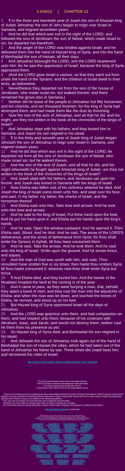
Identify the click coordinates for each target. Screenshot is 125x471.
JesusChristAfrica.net (38, 437)
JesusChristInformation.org (70, 425)
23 (3, 314)
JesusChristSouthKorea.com (55, 448)
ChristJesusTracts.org (63, 460)
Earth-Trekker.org (85, 429)
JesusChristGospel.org (69, 430)
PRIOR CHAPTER (73, 362)
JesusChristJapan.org (87, 426)
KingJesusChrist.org (62, 464)
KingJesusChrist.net (77, 464)
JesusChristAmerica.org (52, 425)
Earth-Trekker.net (85, 440)
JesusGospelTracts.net (79, 461)
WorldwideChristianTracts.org (81, 456)
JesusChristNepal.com (36, 449)
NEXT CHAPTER (89, 362)
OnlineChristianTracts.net (61, 457)
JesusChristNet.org (88, 425)
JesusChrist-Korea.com (73, 448)
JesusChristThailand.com (55, 450)
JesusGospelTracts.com (45, 461)
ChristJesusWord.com (70, 452)
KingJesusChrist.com (47, 464)
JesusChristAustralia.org (71, 429)
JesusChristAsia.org (53, 423)
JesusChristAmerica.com (52, 446)
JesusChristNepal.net (38, 438)
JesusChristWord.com (41, 452)
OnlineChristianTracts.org (61, 456)
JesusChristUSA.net (36, 435)
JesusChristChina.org (54, 426)
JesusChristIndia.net (53, 438)
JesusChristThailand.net (56, 440)
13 (3, 178)
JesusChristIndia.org (53, 427)
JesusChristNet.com (89, 446)
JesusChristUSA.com (36, 446)
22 (3, 305)
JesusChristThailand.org (56, 429)
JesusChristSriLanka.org (86, 427)
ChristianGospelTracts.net (44, 457)
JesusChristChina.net (54, 437)
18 (3, 246)
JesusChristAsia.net (53, 434)
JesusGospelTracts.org (63, 461)
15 (3, 205)
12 (3, 165)
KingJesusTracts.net (77, 462)
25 (3, 341)
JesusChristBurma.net (69, 438)
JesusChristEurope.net (69, 434)
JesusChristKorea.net (70, 437)
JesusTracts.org (69, 431)
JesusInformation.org (57, 431)
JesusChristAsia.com (53, 445)
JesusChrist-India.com (72, 449)
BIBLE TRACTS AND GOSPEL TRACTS (45, 362)
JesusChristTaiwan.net (41, 440)
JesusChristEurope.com (69, 445)
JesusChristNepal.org (37, 427)
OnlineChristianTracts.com (61, 454)
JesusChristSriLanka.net (86, 438)
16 (3, 214)
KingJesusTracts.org (62, 462)
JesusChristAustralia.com (85, 450)
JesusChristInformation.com (70, 446)
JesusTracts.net (69, 442)
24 (3, 332)
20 (3, 278)
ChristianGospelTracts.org (43, 456)
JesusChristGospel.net (69, 441)
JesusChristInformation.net (70, 435)
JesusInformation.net (57, 442)
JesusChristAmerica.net (52, 435)
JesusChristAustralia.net (71, 440)
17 (3, 228)
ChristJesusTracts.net (78, 460)
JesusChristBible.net (55, 441)
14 (3, 187)
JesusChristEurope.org (69, 423)
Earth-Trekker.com (89, 448)
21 (3, 287)
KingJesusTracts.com (47, 462)
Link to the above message (56, 409)
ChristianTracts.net (81, 442)
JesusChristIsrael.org (38, 423)
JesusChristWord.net (41, 441)
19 (3, 259)
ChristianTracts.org (81, 431)
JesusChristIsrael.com (38, 445)
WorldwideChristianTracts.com (81, 454)
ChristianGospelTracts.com (43, 454)
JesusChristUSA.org (36, 425)
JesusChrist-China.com (88, 449)
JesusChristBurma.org (69, 427)
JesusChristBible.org (55, 430)
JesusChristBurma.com (37, 448)
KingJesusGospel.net (83, 441)
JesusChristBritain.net (86, 434)
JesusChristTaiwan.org (41, 429)
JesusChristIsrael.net (38, 434)
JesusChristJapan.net (86, 437)
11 (3, 151)
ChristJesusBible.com (84, 452)
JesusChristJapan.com (70, 450)
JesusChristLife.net (88, 435)
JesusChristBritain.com (87, 445)
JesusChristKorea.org (70, 426)
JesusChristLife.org (44, 431)
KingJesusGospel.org (83, 430)
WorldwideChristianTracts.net (80, 457)
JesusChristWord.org (41, 430)
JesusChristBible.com (55, 452)
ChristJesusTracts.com (46, 460)
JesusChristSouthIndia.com (54, 449)
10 (3, 138)
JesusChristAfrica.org (38, 426)
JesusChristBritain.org (86, 423)
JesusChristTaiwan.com (39, 450)
